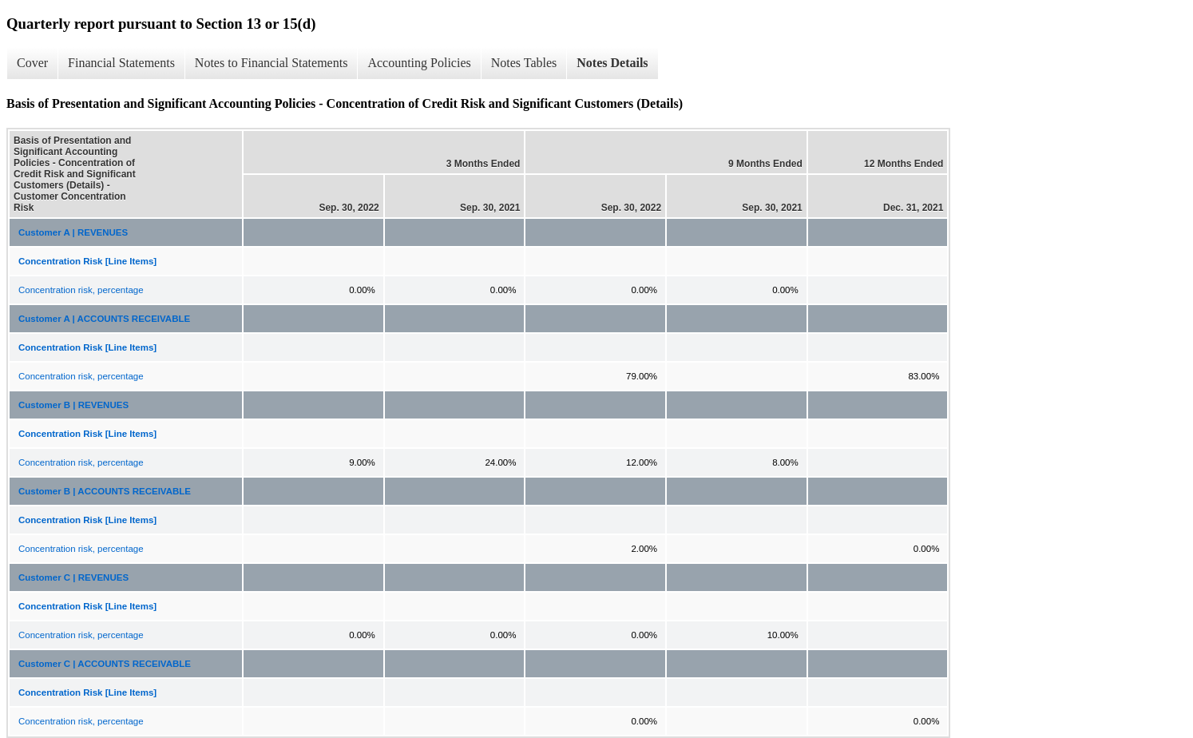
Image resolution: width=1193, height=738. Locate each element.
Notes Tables (524, 62)
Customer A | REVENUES (73, 232)
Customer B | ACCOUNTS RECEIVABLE (104, 491)
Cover (32, 62)
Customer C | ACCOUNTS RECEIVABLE (104, 664)
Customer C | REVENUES (73, 577)
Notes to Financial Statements (271, 62)
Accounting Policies (418, 62)
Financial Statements (121, 62)
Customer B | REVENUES (73, 405)
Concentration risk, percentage (81, 290)
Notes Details (612, 62)
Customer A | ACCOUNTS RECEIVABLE (104, 318)
